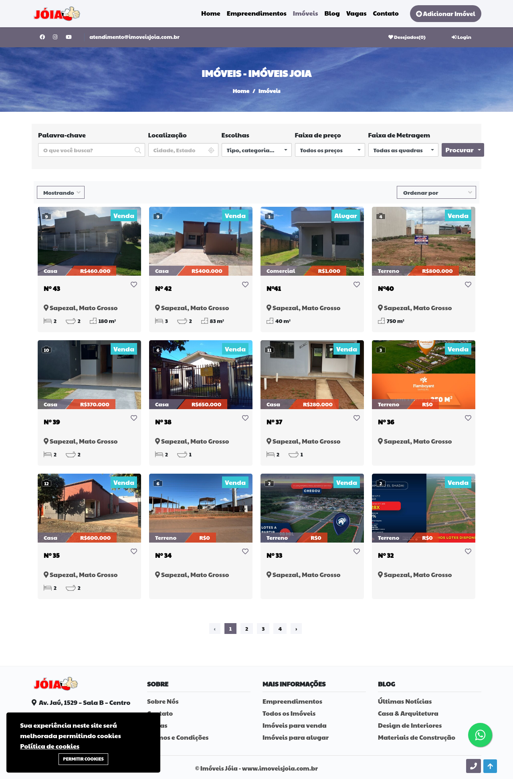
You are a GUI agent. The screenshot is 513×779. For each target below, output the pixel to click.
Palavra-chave (62, 134)
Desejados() (407, 37)
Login (461, 37)
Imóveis (305, 11)
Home (210, 11)
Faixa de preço (318, 134)
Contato (386, 11)
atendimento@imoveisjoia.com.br (134, 36)
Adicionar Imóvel (445, 12)
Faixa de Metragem (399, 134)
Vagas (356, 11)
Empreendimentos (257, 11)
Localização (167, 134)
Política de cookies (49, 746)
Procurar (460, 149)
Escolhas (235, 134)
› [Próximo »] (296, 628)
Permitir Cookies (83, 759)
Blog (331, 11)
